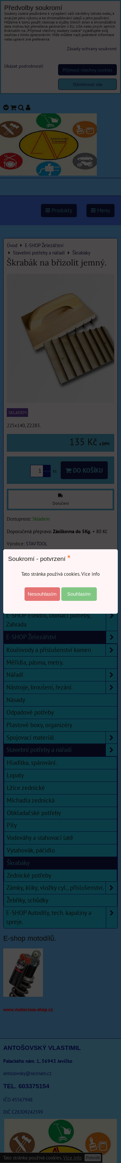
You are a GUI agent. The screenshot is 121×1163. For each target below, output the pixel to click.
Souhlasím (79, 594)
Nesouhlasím (42, 594)
